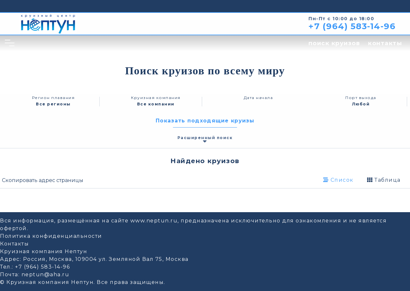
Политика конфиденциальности (51, 236)
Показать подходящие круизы (205, 121)
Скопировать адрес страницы (42, 180)
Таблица (384, 180)
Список (338, 180)
